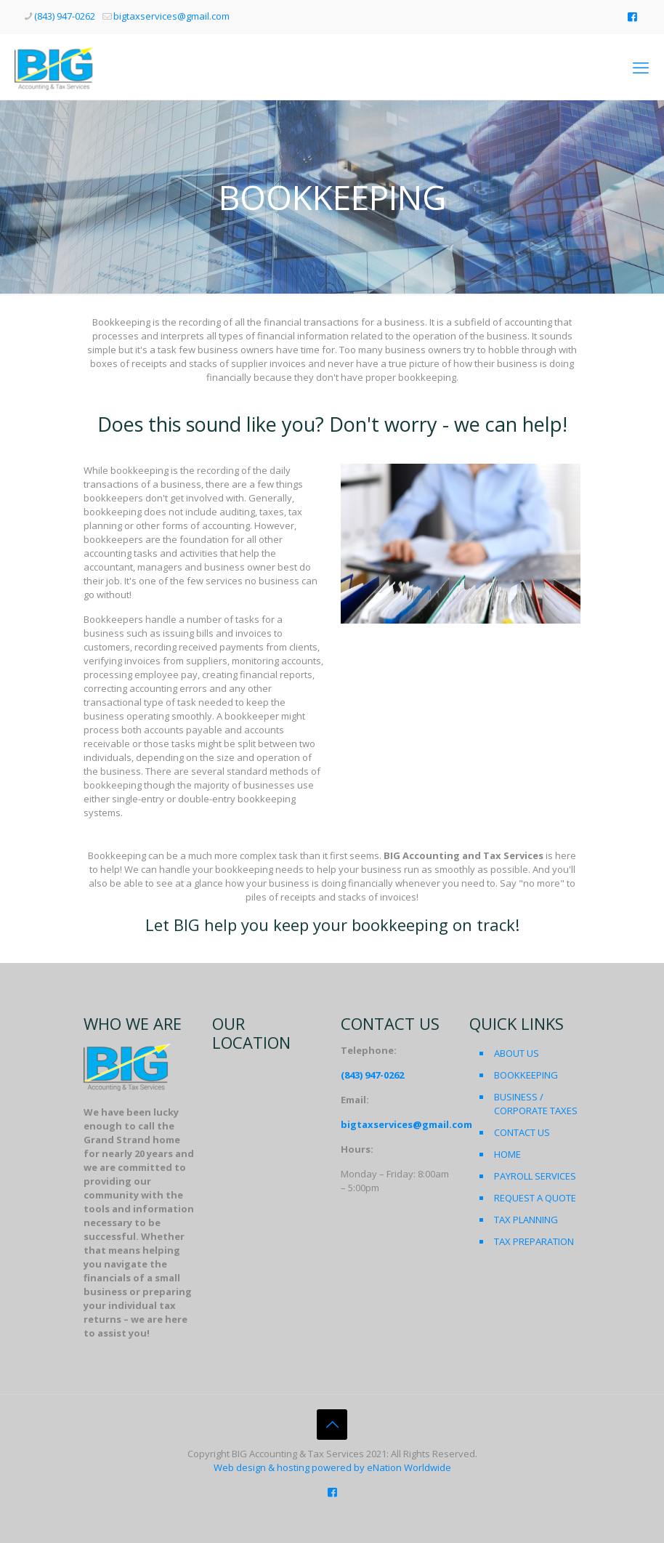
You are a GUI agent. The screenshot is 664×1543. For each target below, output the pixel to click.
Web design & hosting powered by (290, 1467)
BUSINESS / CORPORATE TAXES (536, 1103)
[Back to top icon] (332, 1424)
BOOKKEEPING (526, 1074)
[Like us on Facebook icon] (632, 16)
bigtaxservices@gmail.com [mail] (171, 16)
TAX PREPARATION (534, 1241)
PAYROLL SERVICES (535, 1176)
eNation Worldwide (409, 1467)
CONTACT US (522, 1132)
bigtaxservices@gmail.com (406, 1124)
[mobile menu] (640, 67)
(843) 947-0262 (372, 1074)
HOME (507, 1154)
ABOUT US (516, 1053)
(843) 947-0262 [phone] (64, 16)
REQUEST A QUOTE (535, 1197)
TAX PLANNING (526, 1219)
